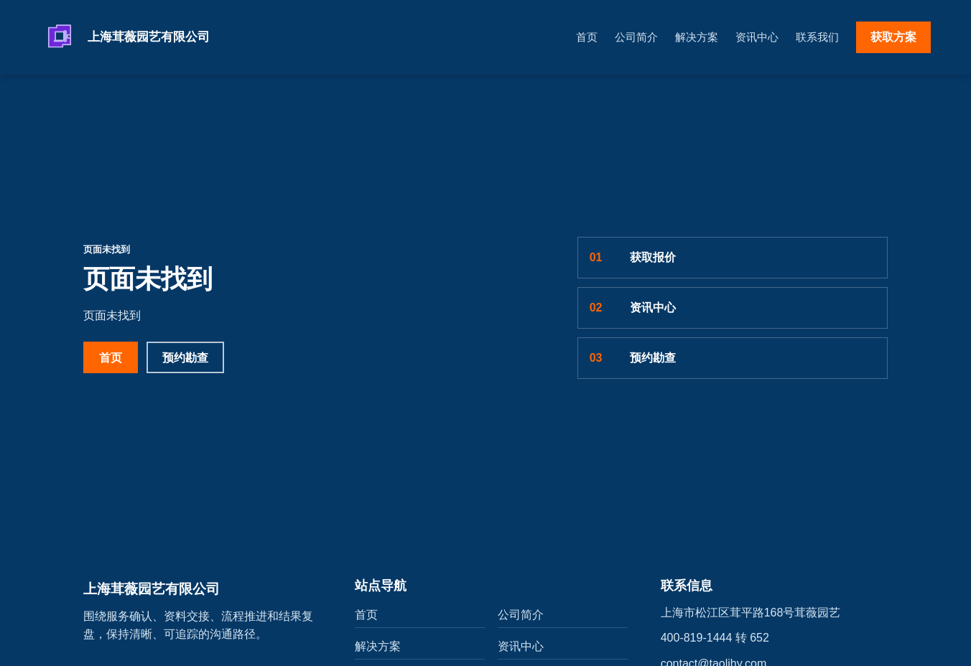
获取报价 (633, 257)
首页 (587, 37)
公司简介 (636, 37)
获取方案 (893, 37)
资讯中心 (757, 37)
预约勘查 (185, 358)
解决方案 (696, 37)
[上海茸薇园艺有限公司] (155, 37)
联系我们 (817, 37)
